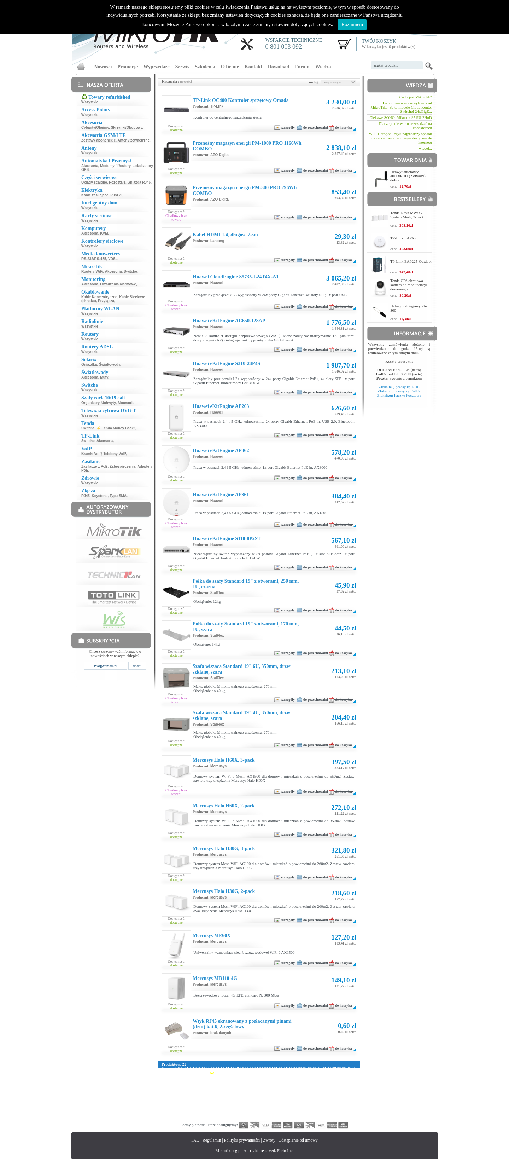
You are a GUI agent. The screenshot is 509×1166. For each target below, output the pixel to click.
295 (239, 1106)
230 (178, 1098)
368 (165, 1119)
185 (253, 1089)
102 (266, 1077)
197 (335, 1089)
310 (342, 1106)
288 (192, 1106)
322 (233, 1111)
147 (185, 1085)
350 (233, 1115)
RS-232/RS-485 (93, 259)
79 (343, 1072)
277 (307, 1102)
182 (233, 1089)
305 (307, 1106)
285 (171, 1106)
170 (342, 1085)
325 (253, 1111)
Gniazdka (89, 364)
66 (280, 1072)
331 (294, 1111)
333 (307, 1111)
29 (295, 1068)
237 (226, 1098)
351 (239, 1115)
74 (319, 1072)
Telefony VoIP (114, 454)
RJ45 (85, 496)
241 (253, 1098)
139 (320, 1081)
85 (178, 1077)
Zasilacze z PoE (94, 466)
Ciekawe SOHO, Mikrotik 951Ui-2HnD (400, 117)
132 (273, 1081)
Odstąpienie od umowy (298, 1140)
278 (314, 1102)
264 (219, 1102)
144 (165, 1085)
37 (334, 1068)
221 (307, 1094)
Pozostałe (117, 182)
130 (259, 1081)
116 (164, 1081)
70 (300, 1072)
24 (271, 1068)
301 (280, 1106)
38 (339, 1068)
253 (335, 1098)
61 (256, 1072)
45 (178, 1072)
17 (237, 1068)
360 (301, 1115)
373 (198, 1119)
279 (321, 1102)
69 (295, 1072)
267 (239, 1102)
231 (185, 1098)
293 (226, 1106)
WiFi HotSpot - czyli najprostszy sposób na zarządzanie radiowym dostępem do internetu (400, 138)
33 (315, 1068)
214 (260, 1094)
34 (320, 1068)
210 (233, 1094)
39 (344, 1068)
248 (301, 1098)
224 (327, 1094)
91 (207, 1077)
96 (232, 1077)
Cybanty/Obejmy (95, 127)
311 (348, 1106)
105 (286, 1077)
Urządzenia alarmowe (118, 284)
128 (245, 1081)
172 (165, 1089)
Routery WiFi (92, 271)
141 (334, 1081)
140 (327, 1081)
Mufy (104, 377)
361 (307, 1115)
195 (321, 1089)
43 (168, 1072)
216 (273, 1094)
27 (285, 1068)
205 (198, 1094)
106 (293, 1077)
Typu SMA (118, 496)
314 (178, 1111)
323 (239, 1111)
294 (233, 1106)
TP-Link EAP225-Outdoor (411, 261)
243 (267, 1098)
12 (213, 1068)
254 (342, 1098)
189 (280, 1089)
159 (267, 1085)
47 (188, 1072)
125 (225, 1081)
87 (188, 1077)
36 (329, 1068)
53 (217, 1072)
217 (280, 1094)
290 (206, 1106)
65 (275, 1072)
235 (212, 1098)
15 (227, 1068)
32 (310, 1068)
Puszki (116, 195)
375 (212, 1119)
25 (276, 1068)
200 (165, 1094)
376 (219, 1119)
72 (309, 1072)
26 (281, 1068)
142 (341, 1081)
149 (198, 1085)
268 (246, 1102)
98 (241, 1077)
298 (260, 1106)
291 (212, 1106)
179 (212, 1089)
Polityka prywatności (242, 1140)
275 (294, 1102)
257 (171, 1102)
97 (236, 1077)
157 (253, 1085)
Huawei (216, 283)
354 (260, 1115)
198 (342, 1089)
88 (193, 1077)
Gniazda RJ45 (139, 182)
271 (267, 1102)
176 (192, 1089)
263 (212, 1102)
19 (246, 1068)
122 (204, 1081)
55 (227, 1072)
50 (202, 1072)
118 (177, 1081)
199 (348, 1089)
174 (178, 1089)
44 (173, 1072)
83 (168, 1077)
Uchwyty (108, 403)
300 (273, 1106)
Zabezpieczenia (122, 466)
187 (267, 1089)
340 (165, 1115)
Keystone (99, 496)
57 (236, 1072)
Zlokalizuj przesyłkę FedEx (399, 391)
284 (165, 1106)
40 (349, 1068)
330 (287, 1111)
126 (232, 1081)
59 (246, 1072)
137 (307, 1081)
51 (207, 1072)
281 (335, 1102)
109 (313, 1077)
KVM (104, 233)
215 (266, 1094)
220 (300, 1094)
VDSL (113, 259)
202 (178, 1094)
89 (197, 1077)
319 (212, 1111)
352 (246, 1115)
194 (314, 1089)
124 (218, 1081)
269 (253, 1102)
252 (328, 1098)
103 (272, 1077)
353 (253, 1115)
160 (273, 1085)
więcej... (425, 148)
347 (212, 1115)
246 (287, 1098)
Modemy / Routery (115, 166)
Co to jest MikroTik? (415, 97)
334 (314, 1111)
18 (242, 1068)
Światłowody (109, 364)
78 (338, 1072)
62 (261, 1072)
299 (267, 1106)
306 (314, 1106)
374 (206, 1119)
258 (178, 1102)
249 (307, 1098)
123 (211, 1081)
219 (294, 1094)
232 (192, 1098)
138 (313, 1081)
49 (197, 1072)
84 (173, 1077)
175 (185, 1089)
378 (233, 1119)
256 (165, 1102)
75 (324, 1072)
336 (328, 1111)
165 (307, 1085)
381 (253, 1119)
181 (226, 1089)
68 (290, 1072)
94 (222, 1077)
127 (238, 1081)
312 (165, 1111)
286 (178, 1106)
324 (246, 1111)
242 (260, 1098)
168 (328, 1085)
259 (185, 1102)
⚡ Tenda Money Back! (115, 428)
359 (294, 1115)
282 (342, 1102)
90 (202, 1077)
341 (171, 1115)
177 (198, 1089)
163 (294, 1085)
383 (267, 1119)
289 (198, 1106)
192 (301, 1089)
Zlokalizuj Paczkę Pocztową (399, 395)
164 (301, 1085)
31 (305, 1068)
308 (328, 1106)
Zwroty (269, 1140)
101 (259, 1077)
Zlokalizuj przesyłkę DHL (399, 387)
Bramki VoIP (91, 454)
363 (321, 1115)
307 (321, 1106)
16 (232, 1068)
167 (321, 1085)
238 (233, 1098)
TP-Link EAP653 (403, 238)
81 (353, 1072)
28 (290, 1068)
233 (198, 1098)
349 (226, 1115)
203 (185, 1094)
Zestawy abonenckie (98, 140)
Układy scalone (94, 182)
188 (273, 1089)
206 (206, 1094)
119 (184, 1081)
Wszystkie (89, 102)
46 (183, 1072)
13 (218, 1068)
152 (219, 1085)
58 (241, 1072)
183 (239, 1089)
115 (353, 1077)
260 (192, 1102)
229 (171, 1098)
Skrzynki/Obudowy (126, 127)
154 (233, 1085)
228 (165, 1098)
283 (348, 1102)
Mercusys (218, 766)
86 (183, 1077)
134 (286, 1081)
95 (227, 1077)
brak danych (220, 1033)
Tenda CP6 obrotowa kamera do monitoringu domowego (408, 284)
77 (333, 1072)
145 (171, 1085)
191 (294, 1089)
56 (232, 1072)
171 (348, 1085)
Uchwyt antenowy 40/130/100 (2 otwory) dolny (408, 175)
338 (342, 1111)
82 (163, 1077)
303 (294, 1106)
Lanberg (217, 241)
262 (206, 1102)
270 (260, 1102)
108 (307, 1077)
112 (333, 1077)
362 (314, 1115)
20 (251, 1068)
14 (222, 1068)
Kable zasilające (95, 195)
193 (307, 1089)
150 (206, 1085)
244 (273, 1098)
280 (328, 1102)
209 (226, 1094)
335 (321, 1111)
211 (239, 1094)
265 (226, 1102)
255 (348, 1098)
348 (219, 1115)
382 (260, 1119)
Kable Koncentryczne (99, 297)
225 (335, 1094)
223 (321, 1094)
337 (335, 1111)
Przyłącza (106, 301)
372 (192, 1119)
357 (280, 1115)
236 (219, 1098)
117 (171, 1081)
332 (301, 1111)
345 (198, 1115)
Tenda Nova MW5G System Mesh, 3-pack (407, 214)
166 (314, 1085)
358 (287, 1115)
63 (266, 1072)
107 (300, 1077)
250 (314, 1098)
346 (206, 1115)
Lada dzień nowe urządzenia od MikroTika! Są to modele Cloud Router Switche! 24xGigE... (401, 107)
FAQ (195, 1140)
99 (246, 1077)
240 (246, 1098)
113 (339, 1077)
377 (226, 1119)
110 (320, 1077)
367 (348, 1115)
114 (346, 1077)
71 (304, 1072)
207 (212, 1094)
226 (341, 1094)
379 (239, 1119)
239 (239, 1098)
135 (293, 1081)
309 (335, 1106)
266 (233, 1102)
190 (287, 1089)
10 (203, 1068)
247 (294, 1098)
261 (198, 1102)
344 (192, 1115)
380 (246, 1119)
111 (326, 1077)
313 (171, 1111)
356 (273, 1115)
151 (212, 1085)
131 (266, 1081)
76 (329, 1072)
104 (279, 1077)
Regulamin (212, 1140)
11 (208, 1068)
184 (246, 1089)
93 (217, 1077)
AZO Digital (219, 155)
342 (178, 1115)
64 (271, 1072)
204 (192, 1094)
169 (335, 1085)
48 (193, 1072)
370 (178, 1119)
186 (260, 1089)
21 (256, 1068)
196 (328, 1089)
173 (171, 1089)
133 (279, 1081)
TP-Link (216, 106)
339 (348, 1111)
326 (260, 1111)
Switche (130, 271)
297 (253, 1106)
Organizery (90, 403)
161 (280, 1085)
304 (301, 1106)
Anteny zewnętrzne (133, 140)
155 (239, 1085)
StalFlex (217, 593)
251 (321, 1098)
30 (300, 1068)
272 (273, 1102)
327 (267, 1111)
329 (280, 1111)
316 (192, 1111)
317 (198, 1111)
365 (335, 1115)
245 (280, 1098)
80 (348, 1072)
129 (252, 1081)
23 (266, 1068)
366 (342, 1115)
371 (185, 1119)
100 (252, 1077)
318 (206, 1111)
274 (287, 1102)
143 (347, 1081)
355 (267, 1115)
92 (212, 1077)
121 (198, 1081)
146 (178, 1085)
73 (314, 1072)
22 (261, 1068)
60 (251, 1072)
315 (185, 1111)
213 (253, 1094)
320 (219, 1111)
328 (273, 1111)
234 (206, 1098)
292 (219, 1106)
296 (246, 1106)
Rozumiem (352, 24)
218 (287, 1094)
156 (246, 1085)
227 (348, 1094)
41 (354, 1068)
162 (287, 1085)
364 (328, 1115)
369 (171, 1119)
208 (219, 1094)
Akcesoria (89, 166)
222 (314, 1094)
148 (192, 1085)
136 (300, 1081)
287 (185, 1106)
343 (185, 1115)
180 (219, 1089)
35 (324, 1068)
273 (280, 1102)
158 (260, 1085)
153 (226, 1085)
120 (191, 1081)
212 (246, 1094)
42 (163, 1072)
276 (301, 1102)
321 (226, 1111)
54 (222, 1072)
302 (287, 1106)
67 (285, 1072)
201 (171, 1094)
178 (206, 1089)
